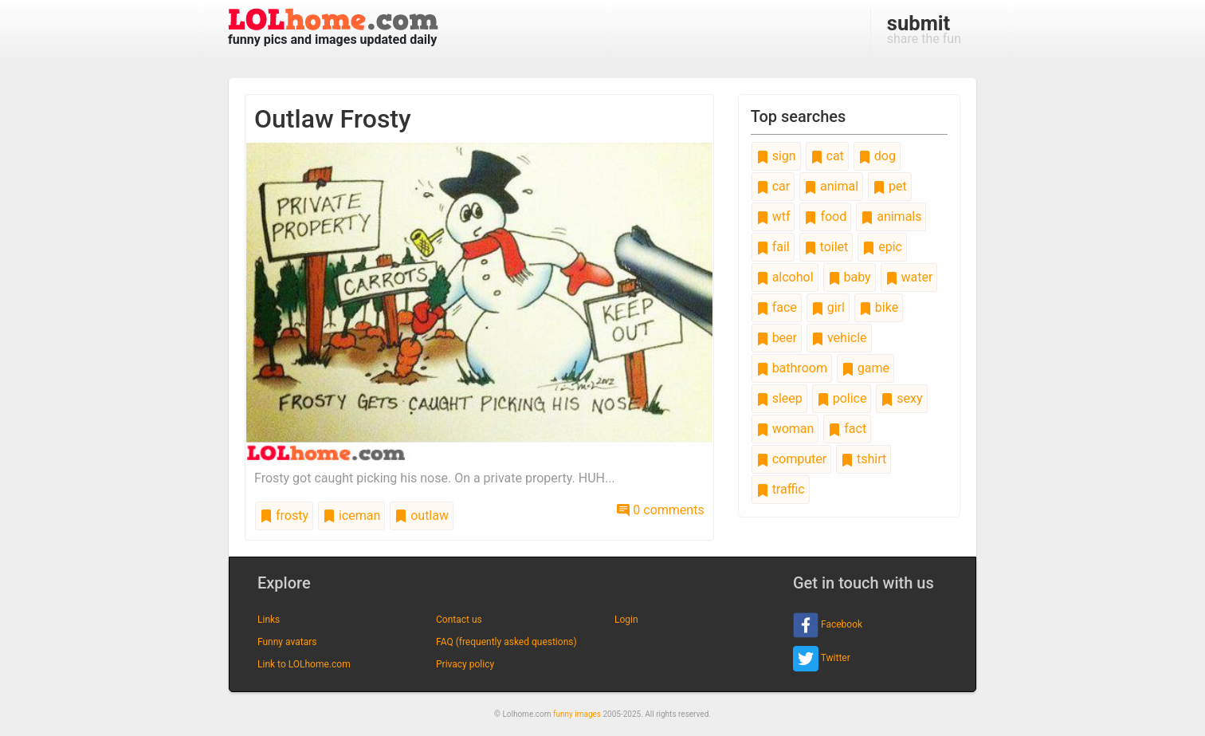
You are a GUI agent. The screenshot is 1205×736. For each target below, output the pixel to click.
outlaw (421, 515)
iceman (351, 515)
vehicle (839, 337)
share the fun (924, 28)
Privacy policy (465, 664)
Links (268, 619)
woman (785, 428)
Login (626, 619)
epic (882, 246)
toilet (826, 246)
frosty (284, 515)
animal (831, 186)
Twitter (821, 658)
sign (776, 155)
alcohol (785, 277)
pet (890, 186)
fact (847, 428)
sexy (901, 398)
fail (773, 246)
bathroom (791, 368)
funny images (577, 714)
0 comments (660, 510)
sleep (779, 398)
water (909, 277)
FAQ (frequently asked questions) (506, 641)
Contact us (459, 619)
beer (776, 337)
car (773, 186)
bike (878, 307)
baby (849, 277)
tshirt (863, 458)
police (842, 398)
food (825, 216)
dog (877, 155)
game (865, 368)
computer (791, 458)
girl (828, 307)
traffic (780, 489)
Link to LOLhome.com (304, 664)
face (776, 307)
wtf (773, 216)
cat (827, 155)
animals (891, 216)
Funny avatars (286, 641)
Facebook (827, 625)
